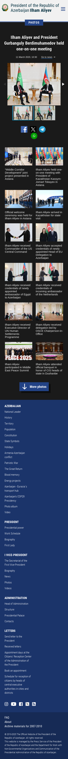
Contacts (9, 621)
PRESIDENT (12, 522)
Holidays (9, 447)
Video (7, 512)
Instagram (6, 704)
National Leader (13, 411)
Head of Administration (16, 603)
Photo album (11, 506)
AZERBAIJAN (13, 406)
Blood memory (12, 474)
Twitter (27, 704)
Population (10, 429)
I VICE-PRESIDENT (16, 555)
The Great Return (13, 469)
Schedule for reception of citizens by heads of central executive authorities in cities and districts (18, 684)
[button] (63, 84)
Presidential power (14, 527)
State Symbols (12, 441)
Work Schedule (12, 533)
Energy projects (13, 480)
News (8, 576)
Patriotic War (11, 463)
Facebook (21, 704)
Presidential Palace (14, 615)
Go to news (46, 57)
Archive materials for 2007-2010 (23, 726)
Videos (8, 588)
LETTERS (10, 631)
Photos (8, 582)
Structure (9, 609)
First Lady (10, 545)
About (8, 722)
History (8, 417)
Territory (9, 423)
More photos (38, 387)
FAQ (7, 717)
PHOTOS (34, 22)
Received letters (13, 646)
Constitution (11, 435)
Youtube (13, 704)
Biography (10, 539)
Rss (34, 704)
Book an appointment (15, 670)
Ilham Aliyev (40, 10)
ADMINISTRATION (16, 598)
